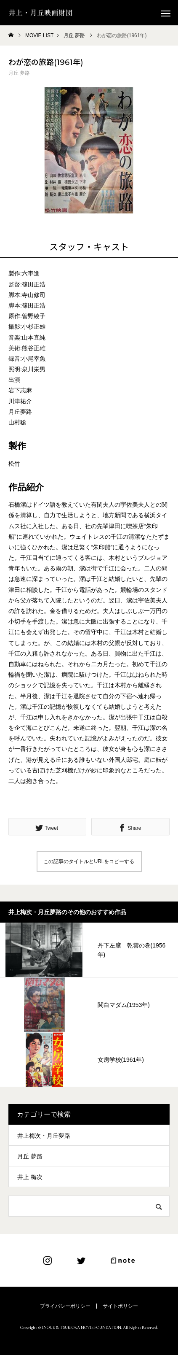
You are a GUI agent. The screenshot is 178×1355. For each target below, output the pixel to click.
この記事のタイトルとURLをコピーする (88, 861)
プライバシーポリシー (65, 1306)
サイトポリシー (120, 1306)
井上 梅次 (30, 1177)
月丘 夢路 (19, 73)
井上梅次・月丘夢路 (43, 1135)
